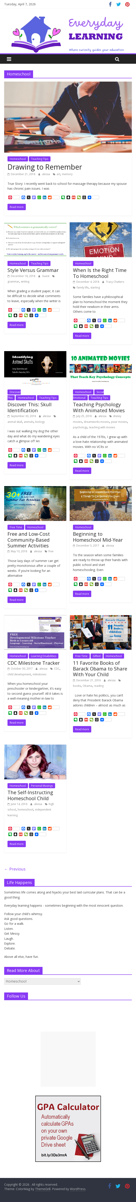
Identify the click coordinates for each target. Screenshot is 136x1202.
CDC (57, 668)
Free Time (16, 527)
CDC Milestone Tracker (33, 662)
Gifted (97, 656)
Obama (87, 686)
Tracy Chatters (115, 282)
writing (25, 281)
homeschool (25, 809)
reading (99, 686)
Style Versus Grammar (33, 270)
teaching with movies (102, 427)
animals (29, 422)
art (58, 174)
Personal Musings (42, 786)
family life (83, 287)
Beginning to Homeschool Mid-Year (98, 536)
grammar (13, 281)
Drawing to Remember (44, 167)
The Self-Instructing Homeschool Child (30, 795)
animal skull (14, 422)
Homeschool (18, 159)
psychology (80, 427)
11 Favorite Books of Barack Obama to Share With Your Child (100, 668)
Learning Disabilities (43, 656)
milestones (39, 674)
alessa (46, 174)
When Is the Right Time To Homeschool (100, 273)
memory (67, 174)
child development (19, 674)
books (77, 686)
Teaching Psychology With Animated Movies (99, 407)
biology (40, 422)
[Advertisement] (68, 1059)
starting (95, 287)
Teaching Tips (39, 159)
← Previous (15, 869)
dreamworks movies (96, 422)
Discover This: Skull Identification (29, 407)
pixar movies (119, 422)
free (51, 551)
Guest (46, 276)
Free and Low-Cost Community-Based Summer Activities (28, 539)
